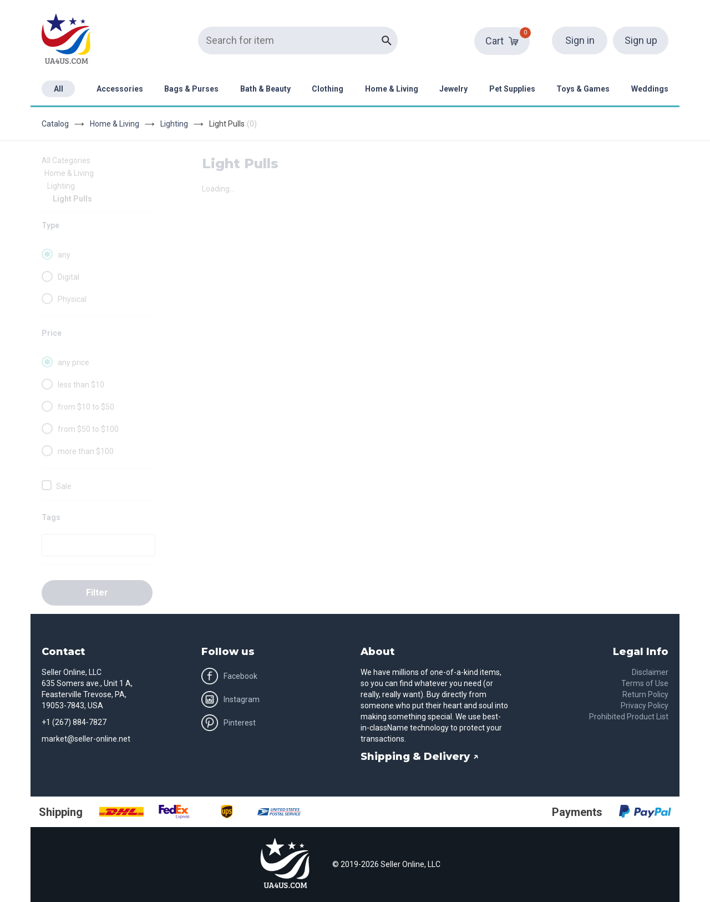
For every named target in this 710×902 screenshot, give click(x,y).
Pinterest (228, 722)
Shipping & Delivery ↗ (420, 756)
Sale (64, 486)
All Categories (66, 160)
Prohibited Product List (628, 716)
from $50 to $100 (88, 429)
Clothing (327, 88)
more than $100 (86, 451)
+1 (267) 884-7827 (74, 722)
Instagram (230, 699)
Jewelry (453, 88)
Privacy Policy (644, 705)
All (58, 88)
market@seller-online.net (86, 738)
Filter (97, 592)
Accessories (120, 88)
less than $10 (81, 384)
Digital (68, 277)
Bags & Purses (191, 88)
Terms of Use (644, 683)
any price (73, 362)
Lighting (174, 123)
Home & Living (391, 88)
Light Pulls (72, 198)
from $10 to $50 (86, 406)
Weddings (649, 88)
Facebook (229, 676)
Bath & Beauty (265, 88)
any (64, 254)
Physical (72, 299)
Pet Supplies (512, 88)
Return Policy (645, 694)
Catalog (55, 123)
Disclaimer (650, 672)
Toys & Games (583, 88)
